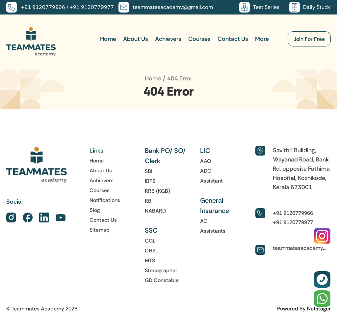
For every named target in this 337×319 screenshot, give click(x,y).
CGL (150, 240)
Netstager (319, 308)
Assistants (212, 230)
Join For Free (309, 39)
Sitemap (100, 229)
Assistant (211, 180)
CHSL (151, 250)
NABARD (155, 210)
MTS (150, 260)
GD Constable (162, 280)
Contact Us (233, 39)
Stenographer (161, 270)
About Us (135, 39)
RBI (149, 200)
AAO (205, 161)
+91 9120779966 (43, 7)
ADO (206, 170)
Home (108, 39)
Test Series (266, 7)
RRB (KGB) (157, 191)
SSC (151, 230)
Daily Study (317, 7)
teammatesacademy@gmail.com (173, 7)
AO (204, 221)
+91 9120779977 (92, 7)
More (262, 39)
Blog (95, 210)
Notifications (105, 200)
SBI (148, 171)
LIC (205, 151)
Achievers (168, 39)
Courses (199, 39)
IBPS (150, 181)
